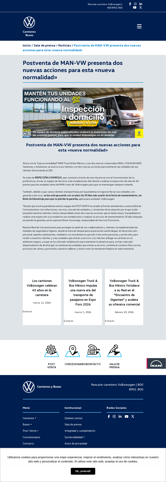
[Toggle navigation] (139, 26)
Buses (26, 424)
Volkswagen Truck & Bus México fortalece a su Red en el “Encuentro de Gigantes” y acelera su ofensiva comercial (124, 292)
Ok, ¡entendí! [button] (83, 471)
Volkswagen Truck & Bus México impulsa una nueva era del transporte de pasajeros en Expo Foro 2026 (83, 292)
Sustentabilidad (74, 437)
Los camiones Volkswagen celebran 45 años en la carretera (42, 288)
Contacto (28, 443)
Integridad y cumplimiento (80, 430)
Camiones (28, 418)
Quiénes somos (73, 418)
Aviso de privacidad (76, 443)
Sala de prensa (73, 424)
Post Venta (29, 430)
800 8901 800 (114, 7)
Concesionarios (31, 437)
